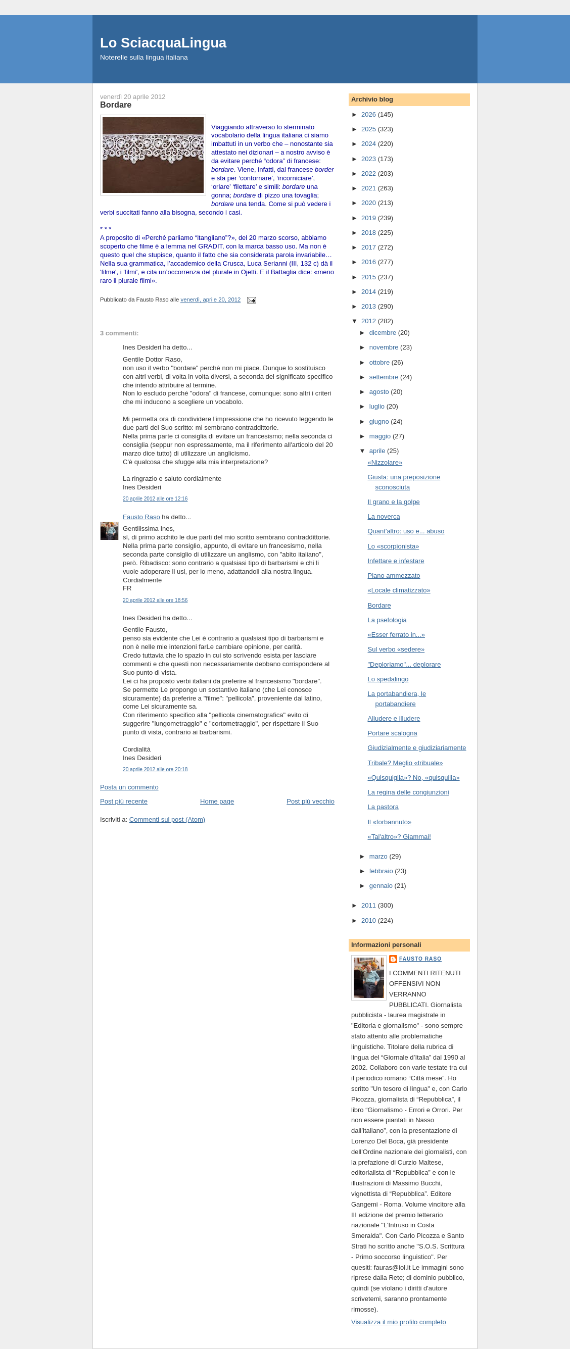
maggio (381, 436)
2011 (369, 905)
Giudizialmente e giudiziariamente (416, 748)
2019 (369, 218)
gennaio (382, 885)
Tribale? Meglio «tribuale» (405, 763)
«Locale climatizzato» (398, 590)
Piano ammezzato (393, 575)
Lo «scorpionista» (393, 546)
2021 (369, 188)
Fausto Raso (141, 517)
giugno (380, 421)
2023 (369, 159)
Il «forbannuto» (389, 822)
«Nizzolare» (384, 462)
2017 (369, 247)
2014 (369, 291)
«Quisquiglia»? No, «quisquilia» (413, 777)
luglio (378, 406)
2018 (369, 232)
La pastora (382, 807)
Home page (217, 801)
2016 (369, 262)
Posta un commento (129, 787)
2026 (369, 114)
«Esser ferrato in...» (395, 634)
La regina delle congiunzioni (408, 792)
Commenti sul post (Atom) (167, 819)
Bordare (379, 605)
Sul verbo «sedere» (395, 649)
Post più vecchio (311, 801)
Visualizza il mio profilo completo (398, 1322)
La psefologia (386, 620)
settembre (384, 377)
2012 (369, 321)
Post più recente (124, 801)
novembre (384, 347)
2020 (369, 203)
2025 (369, 129)
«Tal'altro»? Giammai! (399, 836)
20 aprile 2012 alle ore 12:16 (155, 499)
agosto (380, 391)
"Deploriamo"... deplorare (404, 664)
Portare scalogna (392, 733)
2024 (369, 143)
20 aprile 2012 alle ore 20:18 (155, 769)
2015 (369, 277)
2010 (369, 920)
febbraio (382, 871)
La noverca (383, 516)
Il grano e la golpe (393, 502)
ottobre (380, 362)
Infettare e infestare (395, 561)
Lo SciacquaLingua (163, 43)
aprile (378, 451)
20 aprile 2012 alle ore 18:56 (155, 600)
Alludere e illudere (393, 718)
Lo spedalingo (387, 679)
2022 (369, 173)
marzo (379, 856)
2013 (369, 306)
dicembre (383, 332)
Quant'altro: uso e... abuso (405, 531)
